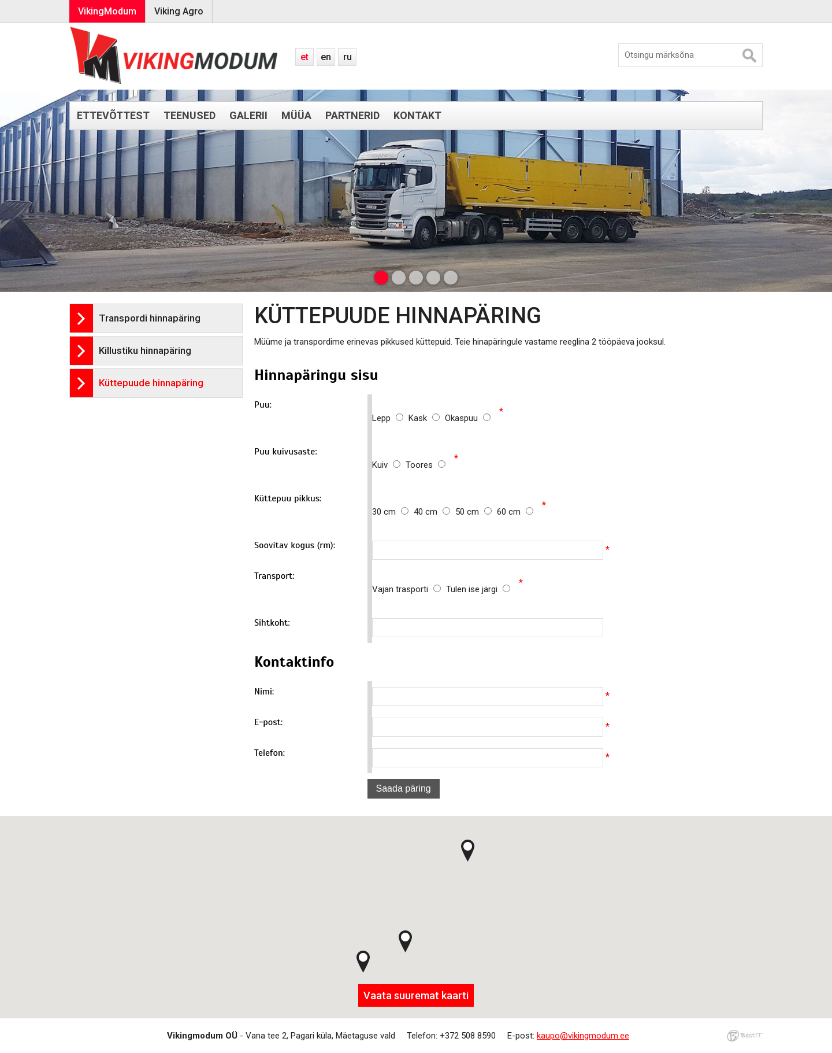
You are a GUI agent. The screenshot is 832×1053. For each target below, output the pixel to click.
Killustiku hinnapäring (145, 350)
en (326, 56)
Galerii (248, 115)
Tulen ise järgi (478, 589)
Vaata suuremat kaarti (416, 995)
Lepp (390, 418)
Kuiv (389, 465)
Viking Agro (178, 11)
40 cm (434, 512)
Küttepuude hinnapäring (151, 383)
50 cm (476, 512)
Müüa (296, 115)
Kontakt (417, 115)
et (304, 56)
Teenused (190, 115)
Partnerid (352, 115)
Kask (426, 418)
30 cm (393, 512)
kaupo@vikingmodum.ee (583, 1035)
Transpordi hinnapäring (149, 318)
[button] (363, 962)
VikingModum (107, 11)
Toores (425, 465)
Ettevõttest (113, 115)
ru (347, 56)
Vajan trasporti (409, 589)
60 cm (515, 512)
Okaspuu (468, 418)
